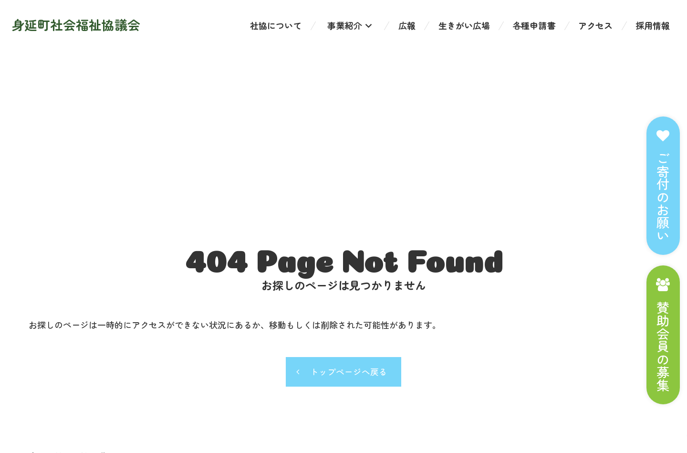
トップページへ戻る (349, 226)
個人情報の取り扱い (67, 378)
